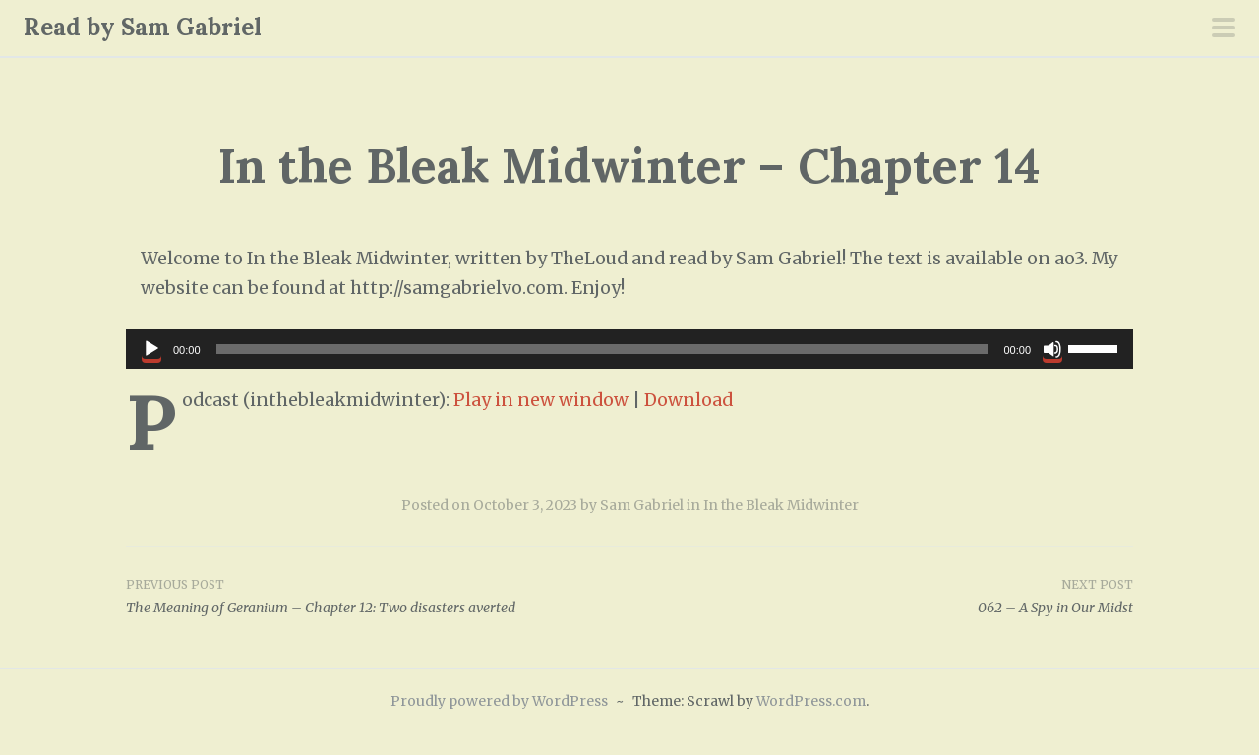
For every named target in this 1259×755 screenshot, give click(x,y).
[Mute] (1052, 349)
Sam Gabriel (642, 505)
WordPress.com (811, 701)
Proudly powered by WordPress (499, 701)
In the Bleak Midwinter (781, 505)
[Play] (151, 349)
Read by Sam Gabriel (143, 27)
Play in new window (541, 400)
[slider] (602, 349)
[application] (629, 349)
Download (688, 400)
